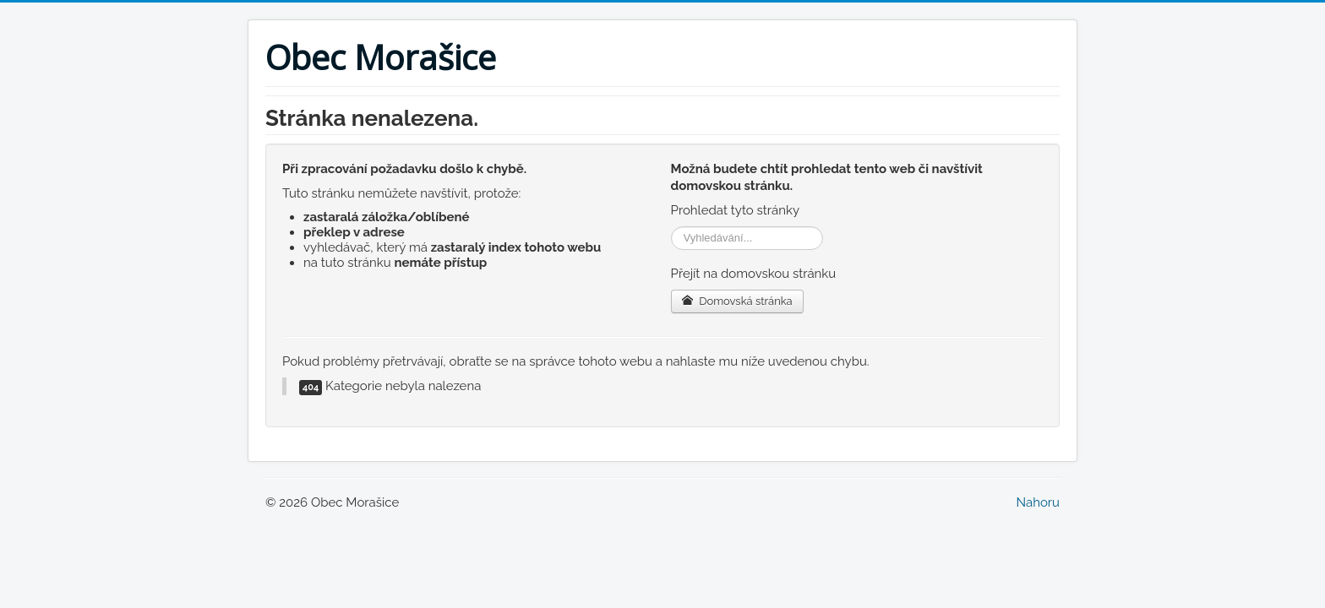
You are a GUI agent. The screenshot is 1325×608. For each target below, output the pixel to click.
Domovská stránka (737, 301)
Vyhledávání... (671, 226)
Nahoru (1038, 502)
